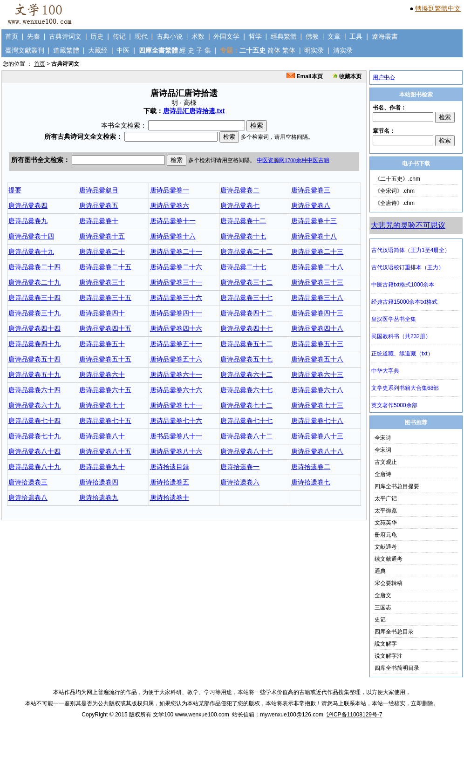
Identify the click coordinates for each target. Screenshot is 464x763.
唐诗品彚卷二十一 (176, 251)
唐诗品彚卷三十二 (246, 282)
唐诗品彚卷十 (98, 221)
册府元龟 (386, 534)
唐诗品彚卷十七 (243, 236)
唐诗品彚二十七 (243, 267)
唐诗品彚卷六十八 (317, 390)
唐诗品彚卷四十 (102, 313)
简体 (273, 50)
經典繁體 (284, 36)
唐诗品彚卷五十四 (34, 359)
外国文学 (226, 36)
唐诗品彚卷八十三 (317, 436)
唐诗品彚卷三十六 (176, 297)
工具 (355, 36)
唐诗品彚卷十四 (31, 236)
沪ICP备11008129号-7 (354, 714)
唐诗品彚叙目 (98, 190)
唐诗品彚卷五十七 (246, 359)
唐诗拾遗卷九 (98, 497)
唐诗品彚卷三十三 (317, 282)
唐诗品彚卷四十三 (317, 313)
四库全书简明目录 (397, 668)
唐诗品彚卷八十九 (34, 466)
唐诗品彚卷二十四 (34, 267)
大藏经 (98, 50)
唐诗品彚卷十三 (314, 221)
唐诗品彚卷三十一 (176, 282)
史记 (380, 619)
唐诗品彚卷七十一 (176, 405)
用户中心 (384, 77)
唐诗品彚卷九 (28, 221)
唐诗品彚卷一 (169, 190)
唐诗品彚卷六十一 (176, 374)
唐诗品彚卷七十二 (246, 405)
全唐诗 (383, 474)
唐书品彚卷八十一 (176, 436)
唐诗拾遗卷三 (28, 482)
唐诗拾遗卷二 (310, 466)
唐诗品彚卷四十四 (34, 328)
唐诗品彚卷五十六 (176, 359)
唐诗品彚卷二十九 (34, 282)
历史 (96, 36)
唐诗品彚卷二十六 (176, 267)
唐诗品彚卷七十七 (246, 420)
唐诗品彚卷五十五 (105, 359)
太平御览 (386, 510)
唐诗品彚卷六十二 (246, 374)
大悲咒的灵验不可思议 (408, 225)
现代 (141, 36)
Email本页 (304, 76)
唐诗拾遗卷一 (239, 466)
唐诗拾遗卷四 (98, 482)
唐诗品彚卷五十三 (317, 343)
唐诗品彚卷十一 (173, 221)
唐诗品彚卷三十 (102, 282)
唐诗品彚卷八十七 (246, 451)
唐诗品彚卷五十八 (317, 359)
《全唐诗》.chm (395, 203)
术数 (198, 36)
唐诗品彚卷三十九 (34, 313)
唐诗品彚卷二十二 (246, 251)
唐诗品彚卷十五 (102, 236)
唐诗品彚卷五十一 (176, 343)
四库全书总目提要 (397, 486)
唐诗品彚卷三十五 (105, 297)
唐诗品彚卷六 (169, 205)
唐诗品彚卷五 (98, 205)
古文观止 (386, 462)
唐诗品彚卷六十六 (176, 390)
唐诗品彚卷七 (239, 205)
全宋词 (383, 450)
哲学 (255, 36)
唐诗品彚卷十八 (314, 236)
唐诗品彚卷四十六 (176, 328)
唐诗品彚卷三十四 (34, 297)
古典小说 (170, 36)
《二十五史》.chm (397, 179)
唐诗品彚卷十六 (173, 236)
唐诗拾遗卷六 (239, 482)
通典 (380, 571)
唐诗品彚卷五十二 (246, 343)
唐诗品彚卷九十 (102, 466)
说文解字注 (389, 656)
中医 (123, 50)
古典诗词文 (65, 36)
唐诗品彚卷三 (310, 190)
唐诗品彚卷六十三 (317, 374)
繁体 (288, 50)
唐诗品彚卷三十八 (317, 297)
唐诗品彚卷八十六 (176, 451)
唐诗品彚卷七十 (102, 405)
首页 (11, 36)
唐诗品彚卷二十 (102, 251)
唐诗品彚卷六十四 (34, 390)
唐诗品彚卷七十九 (34, 436)
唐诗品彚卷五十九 (34, 374)
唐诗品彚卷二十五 (105, 267)
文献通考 (386, 547)
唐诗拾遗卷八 (28, 497)
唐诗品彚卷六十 (102, 374)
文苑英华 (386, 522)
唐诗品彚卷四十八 (317, 328)
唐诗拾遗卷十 (169, 497)
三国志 (383, 607)
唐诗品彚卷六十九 (34, 405)
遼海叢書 (385, 36)
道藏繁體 (66, 50)
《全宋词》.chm (395, 191)
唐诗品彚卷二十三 (317, 251)
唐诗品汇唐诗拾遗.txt (194, 111)
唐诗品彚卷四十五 (105, 328)
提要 (14, 190)
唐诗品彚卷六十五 (105, 390)
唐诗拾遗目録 (169, 466)
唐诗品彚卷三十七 (246, 297)
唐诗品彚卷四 (28, 205)
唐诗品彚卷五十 (102, 343)
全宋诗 (383, 438)
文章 (334, 36)
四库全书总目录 (394, 631)
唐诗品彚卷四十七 (246, 328)
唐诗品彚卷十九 (31, 251)
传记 (119, 36)
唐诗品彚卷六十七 (246, 390)
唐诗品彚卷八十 (102, 436)
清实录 (343, 50)
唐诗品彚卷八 (310, 205)
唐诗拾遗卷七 (310, 482)
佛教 (312, 36)
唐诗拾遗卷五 (169, 482)
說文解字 (386, 643)
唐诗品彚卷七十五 (105, 420)
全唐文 (383, 595)
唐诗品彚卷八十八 (317, 451)
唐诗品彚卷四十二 (246, 313)
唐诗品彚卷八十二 (246, 436)
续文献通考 (389, 559)
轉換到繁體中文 (438, 8)
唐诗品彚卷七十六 (176, 420)
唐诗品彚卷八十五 (105, 451)
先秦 (33, 36)
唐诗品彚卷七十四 (34, 420)
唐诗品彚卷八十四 (34, 451)
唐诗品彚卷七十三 (317, 405)
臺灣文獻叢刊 (24, 50)
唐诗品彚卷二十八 (317, 267)
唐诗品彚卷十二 (243, 221)
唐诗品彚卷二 (239, 190)
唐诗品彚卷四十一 (176, 313)
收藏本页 (347, 76)
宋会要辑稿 (389, 583)
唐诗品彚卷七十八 (317, 420)
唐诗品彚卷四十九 (34, 343)
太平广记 (386, 498)
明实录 (314, 50)
